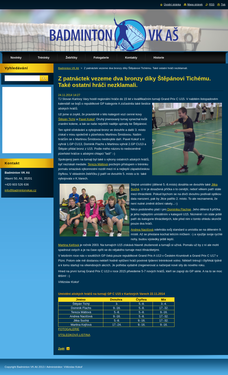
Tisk (223, 4)
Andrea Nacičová (142, 229)
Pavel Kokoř (87, 119)
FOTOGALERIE (68, 329)
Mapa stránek (195, 4)
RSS (211, 4)
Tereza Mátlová (98, 164)
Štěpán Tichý (66, 119)
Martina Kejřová (68, 245)
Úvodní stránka (172, 4)
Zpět (61, 348)
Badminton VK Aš (68, 68)
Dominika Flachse (179, 209)
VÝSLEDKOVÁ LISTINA (74, 335)
